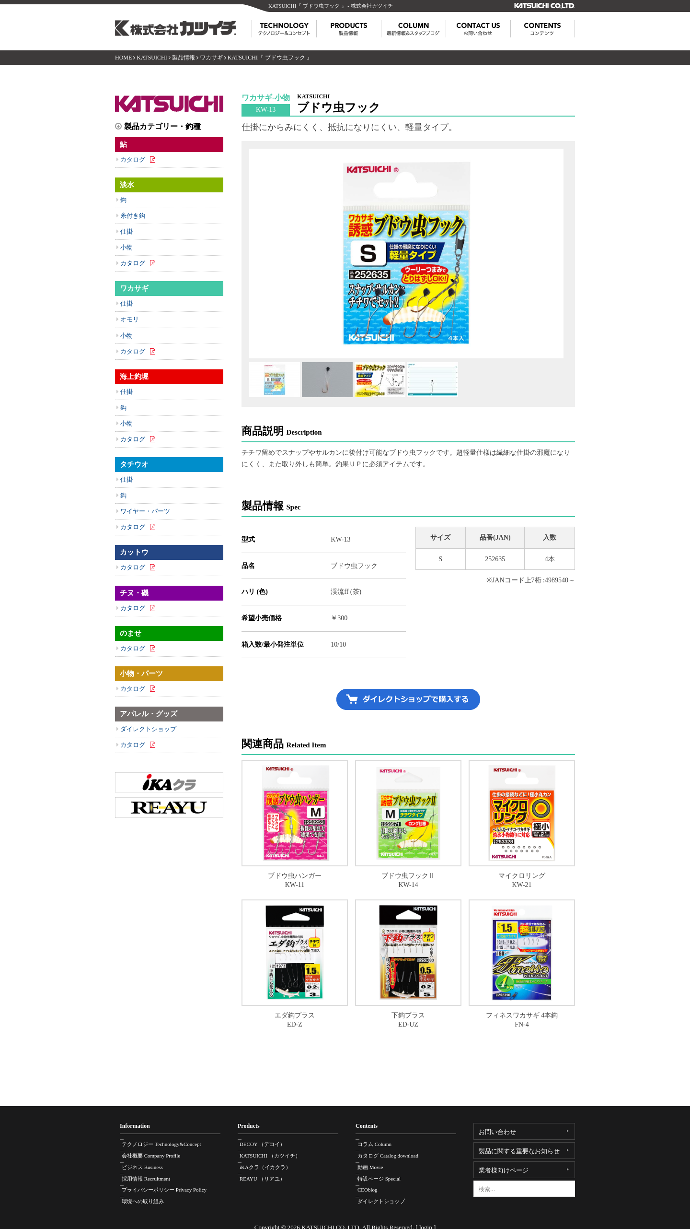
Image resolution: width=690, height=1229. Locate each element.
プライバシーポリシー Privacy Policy (169, 1182)
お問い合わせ (497, 1131)
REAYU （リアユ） (267, 1172)
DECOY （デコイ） (267, 1142)
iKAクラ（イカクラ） (270, 1162)
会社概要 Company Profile (156, 1152)
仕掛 (126, 231)
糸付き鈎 (132, 215)
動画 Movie (375, 1162)
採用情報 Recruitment (151, 1172)
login (425, 1218)
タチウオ (134, 464)
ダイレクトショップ (148, 729)
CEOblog (373, 1182)
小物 (126, 247)
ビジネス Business (147, 1162)
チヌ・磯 (134, 593)
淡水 (127, 185)
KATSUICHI (152, 57)
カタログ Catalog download (393, 1152)
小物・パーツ (141, 673)
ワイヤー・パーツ (145, 511)
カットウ (134, 552)
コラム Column (380, 1142)
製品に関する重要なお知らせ (519, 1151)
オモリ (129, 319)
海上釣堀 (134, 376)
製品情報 (183, 57)
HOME (123, 57)
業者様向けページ (504, 1170)
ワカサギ (211, 57)
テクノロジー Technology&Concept (167, 1142)
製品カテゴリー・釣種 (162, 126)
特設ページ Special (384, 1172)
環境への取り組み (148, 1192)
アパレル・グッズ (148, 714)
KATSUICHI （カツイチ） (275, 1152)
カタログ (132, 159)
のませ (130, 633)
